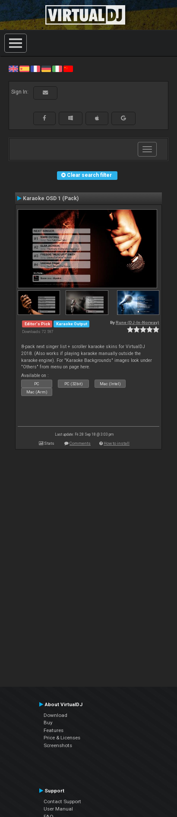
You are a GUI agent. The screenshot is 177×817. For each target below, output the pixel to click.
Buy (48, 723)
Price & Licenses (62, 738)
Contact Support (62, 801)
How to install (117, 443)
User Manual (58, 809)
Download (55, 715)
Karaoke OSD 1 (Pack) (51, 198)
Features (53, 730)
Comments (80, 443)
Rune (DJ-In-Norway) (137, 322)
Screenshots (58, 745)
